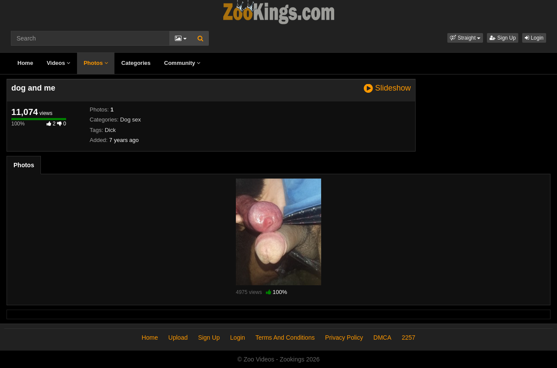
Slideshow (387, 88)
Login (534, 38)
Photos (96, 63)
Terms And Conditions (285, 337)
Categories (136, 63)
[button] (465, 38)
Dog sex (130, 119)
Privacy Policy (344, 337)
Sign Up (503, 38)
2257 (408, 337)
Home (25, 63)
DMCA (382, 337)
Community (182, 63)
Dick (110, 130)
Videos (58, 63)
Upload (178, 337)
